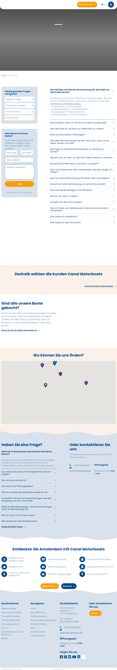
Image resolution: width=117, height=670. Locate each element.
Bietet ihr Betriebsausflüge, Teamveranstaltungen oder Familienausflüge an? (26, 508)
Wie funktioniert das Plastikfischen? (19, 521)
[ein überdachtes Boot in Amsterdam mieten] (105, 488)
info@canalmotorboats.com (71, 631)
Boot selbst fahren (38, 612)
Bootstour (69, 586)
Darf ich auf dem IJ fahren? (64, 196)
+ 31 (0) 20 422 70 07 (79, 465)
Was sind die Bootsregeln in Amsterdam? (71, 190)
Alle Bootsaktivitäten (39, 616)
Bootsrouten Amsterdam (11, 612)
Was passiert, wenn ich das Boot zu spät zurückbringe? (78, 122)
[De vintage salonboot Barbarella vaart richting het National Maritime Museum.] (43, 250)
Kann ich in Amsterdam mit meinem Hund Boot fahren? (26, 452)
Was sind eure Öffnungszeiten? (17, 486)
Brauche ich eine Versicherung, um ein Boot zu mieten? (78, 184)
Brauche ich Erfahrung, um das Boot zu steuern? (74, 163)
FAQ (20, 143)
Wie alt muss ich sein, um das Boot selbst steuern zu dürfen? (81, 157)
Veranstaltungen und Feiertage (43, 620)
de (102, 4)
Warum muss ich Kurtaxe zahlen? (18, 515)
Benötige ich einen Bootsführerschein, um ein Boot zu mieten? (77, 150)
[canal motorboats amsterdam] (80, 504)
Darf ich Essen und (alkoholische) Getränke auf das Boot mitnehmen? (79, 209)
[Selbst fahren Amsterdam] (105, 505)
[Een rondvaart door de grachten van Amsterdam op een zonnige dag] (102, 250)
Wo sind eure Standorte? (14, 480)
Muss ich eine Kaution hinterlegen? (67, 134)
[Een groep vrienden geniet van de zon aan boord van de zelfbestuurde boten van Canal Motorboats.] (14, 250)
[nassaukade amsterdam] (80, 489)
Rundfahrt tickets (38, 632)
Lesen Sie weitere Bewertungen (100, 286)
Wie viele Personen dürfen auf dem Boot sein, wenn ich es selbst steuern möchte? (79, 142)
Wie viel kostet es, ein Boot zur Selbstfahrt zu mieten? (77, 128)
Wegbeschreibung (8, 608)
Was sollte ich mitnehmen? (64, 216)
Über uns (5, 628)
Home (33, 608)
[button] (54, 363)
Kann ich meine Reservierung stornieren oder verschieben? (80, 178)
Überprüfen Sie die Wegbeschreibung (65, 103)
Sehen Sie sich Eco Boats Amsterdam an (20, 330)
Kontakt (4, 638)
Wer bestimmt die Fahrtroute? (65, 222)
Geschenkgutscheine (9, 624)
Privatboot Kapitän (38, 635)
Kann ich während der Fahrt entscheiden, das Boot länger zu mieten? (81, 171)
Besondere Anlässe (38, 624)
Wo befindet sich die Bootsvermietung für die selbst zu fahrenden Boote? (79, 91)
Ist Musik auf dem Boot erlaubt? (66, 202)
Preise (33, 628)
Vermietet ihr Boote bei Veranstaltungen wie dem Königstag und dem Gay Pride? (26, 499)
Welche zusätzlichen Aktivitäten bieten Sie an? (24, 492)
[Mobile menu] (111, 4)
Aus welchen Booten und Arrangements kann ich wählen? (26, 473)
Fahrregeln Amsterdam (10, 616)
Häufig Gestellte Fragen (13, 526)
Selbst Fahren (49, 586)
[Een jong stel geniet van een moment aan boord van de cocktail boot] (73, 250)
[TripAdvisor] (83, 657)
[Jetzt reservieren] (87, 4)
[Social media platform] (61, 657)
